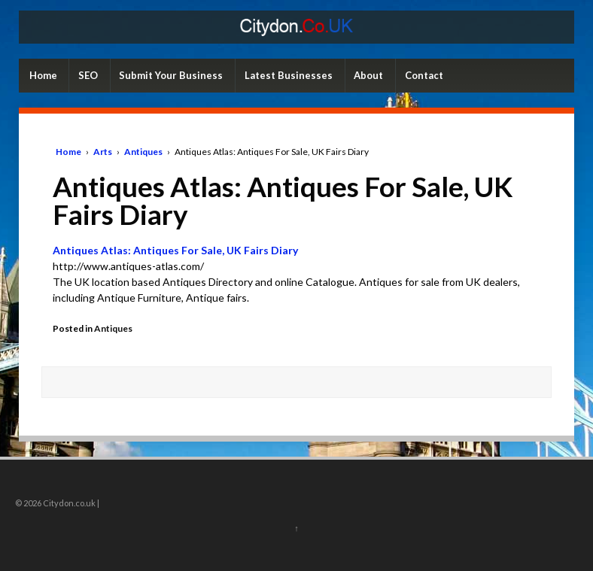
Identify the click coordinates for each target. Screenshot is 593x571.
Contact (424, 75)
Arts (102, 151)
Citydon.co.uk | (70, 503)
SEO (88, 75)
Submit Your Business (171, 75)
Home (43, 75)
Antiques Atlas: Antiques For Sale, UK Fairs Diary (175, 250)
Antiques (143, 151)
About (368, 75)
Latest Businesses (289, 75)
